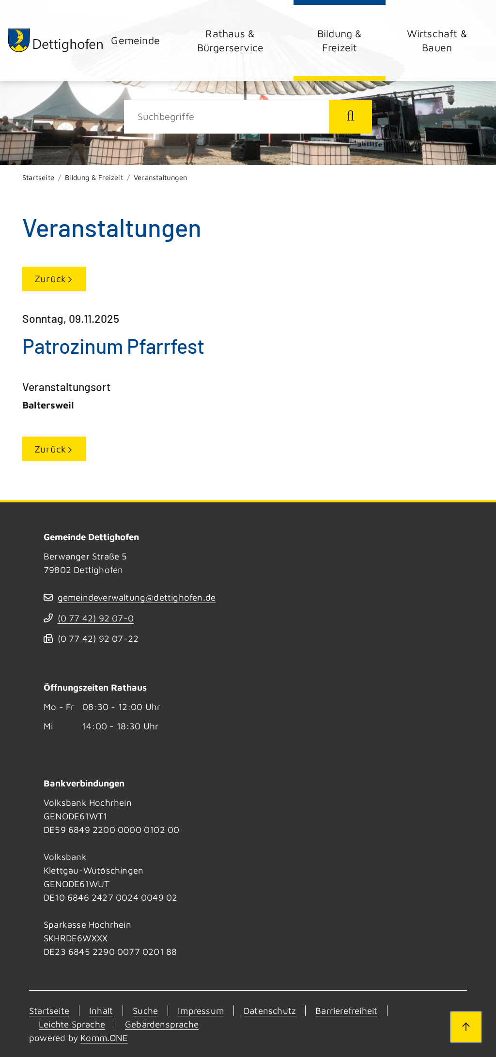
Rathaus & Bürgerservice (230, 40)
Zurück (50, 278)
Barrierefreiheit (346, 1010)
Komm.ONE (104, 1037)
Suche (145, 1010)
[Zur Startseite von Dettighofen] (56, 40)
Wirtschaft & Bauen (437, 40)
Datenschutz (269, 1010)
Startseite (38, 177)
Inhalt (101, 1010)
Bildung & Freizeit (339, 40)
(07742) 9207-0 (96, 618)
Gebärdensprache (162, 1024)
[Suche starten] (350, 117)
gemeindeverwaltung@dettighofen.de (137, 597)
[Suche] (226, 117)
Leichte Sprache (72, 1024)
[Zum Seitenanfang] (465, 1027)
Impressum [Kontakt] (201, 1010)
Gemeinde (135, 40)
